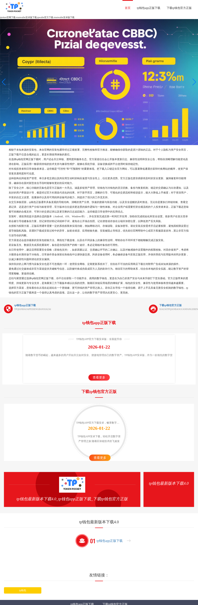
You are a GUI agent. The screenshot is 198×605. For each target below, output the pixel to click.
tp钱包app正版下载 (148, 8)
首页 (128, 8)
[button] (194, 82)
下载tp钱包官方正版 (179, 8)
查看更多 (99, 377)
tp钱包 (22, 590)
